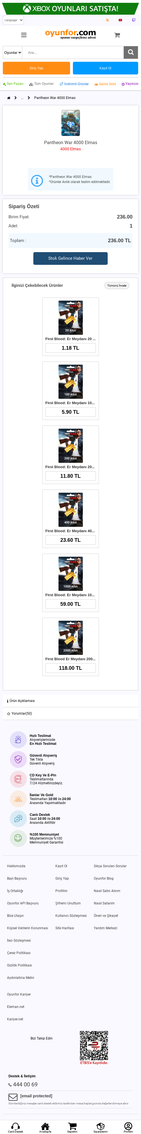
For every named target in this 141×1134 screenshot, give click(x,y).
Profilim (61, 891)
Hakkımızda (16, 866)
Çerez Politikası (19, 953)
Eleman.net (15, 1007)
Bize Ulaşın (15, 916)
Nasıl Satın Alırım (107, 891)
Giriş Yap (62, 878)
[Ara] (130, 52)
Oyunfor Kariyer (19, 994)
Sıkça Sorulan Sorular (110, 866)
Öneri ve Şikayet (106, 916)
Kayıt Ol (61, 866)
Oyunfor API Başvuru (23, 903)
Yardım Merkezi (105, 928)
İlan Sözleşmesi (19, 941)
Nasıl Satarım (104, 903)
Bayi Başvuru (17, 878)
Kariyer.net (15, 1019)
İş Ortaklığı (15, 891)
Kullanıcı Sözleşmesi (71, 916)
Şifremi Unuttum (68, 903)
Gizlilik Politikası (19, 965)
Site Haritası (64, 928)
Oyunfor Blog (104, 878)
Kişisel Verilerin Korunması (27, 928)
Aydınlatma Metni (20, 978)
